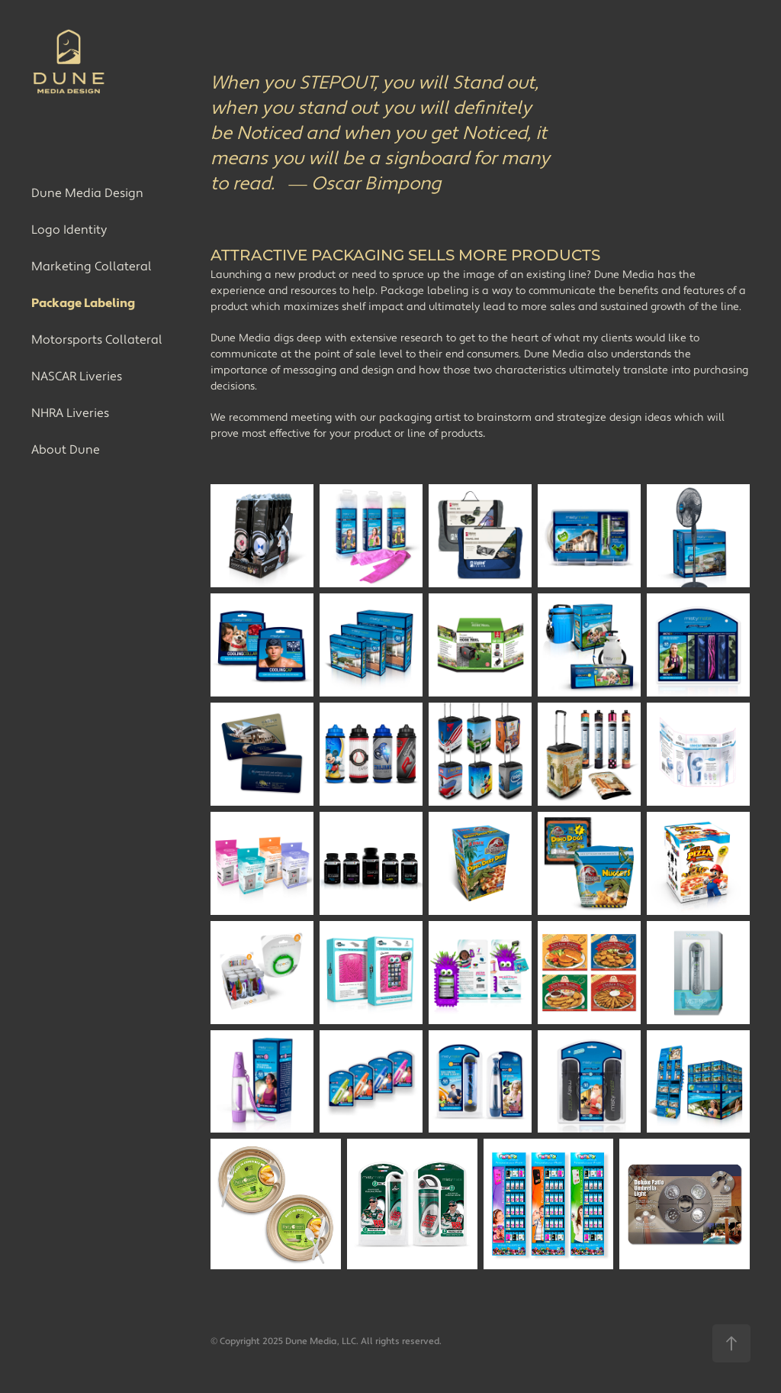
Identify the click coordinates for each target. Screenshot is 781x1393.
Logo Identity (69, 230)
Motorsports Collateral (96, 339)
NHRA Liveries (70, 413)
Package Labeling (83, 303)
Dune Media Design (87, 193)
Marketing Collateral (91, 266)
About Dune (65, 449)
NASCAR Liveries (76, 376)
